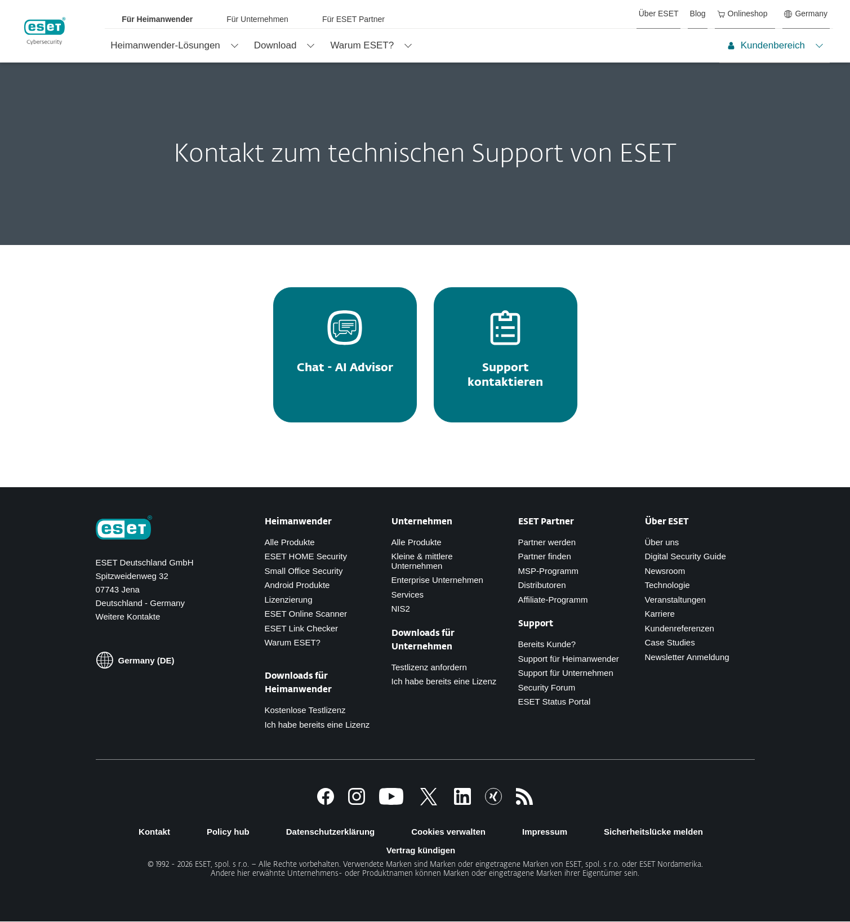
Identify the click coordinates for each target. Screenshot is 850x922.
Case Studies (670, 642)
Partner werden (547, 542)
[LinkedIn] (462, 802)
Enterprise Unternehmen (437, 580)
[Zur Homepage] (124, 528)
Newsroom (665, 571)
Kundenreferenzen (679, 628)
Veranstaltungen (675, 599)
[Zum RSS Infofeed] (524, 802)
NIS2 (400, 608)
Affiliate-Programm (553, 599)
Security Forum (547, 687)
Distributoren (542, 585)
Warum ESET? (293, 642)
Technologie (667, 585)
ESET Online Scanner (306, 613)
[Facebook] (325, 802)
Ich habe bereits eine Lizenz (317, 724)
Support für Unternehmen (565, 673)
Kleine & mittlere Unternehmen (422, 561)
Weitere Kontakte (128, 616)
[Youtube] (391, 802)
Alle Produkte (290, 542)
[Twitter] (428, 802)
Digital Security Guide (685, 556)
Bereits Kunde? (547, 644)
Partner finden (544, 556)
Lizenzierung (289, 599)
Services (407, 594)
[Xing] (493, 802)
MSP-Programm (548, 571)
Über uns (662, 542)
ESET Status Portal (554, 701)
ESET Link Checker (302, 628)
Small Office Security (304, 571)
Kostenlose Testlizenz (305, 710)
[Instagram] (356, 802)
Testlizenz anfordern (429, 667)
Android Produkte (297, 585)
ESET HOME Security (306, 556)
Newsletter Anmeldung (687, 657)
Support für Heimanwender (568, 658)
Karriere (660, 613)
